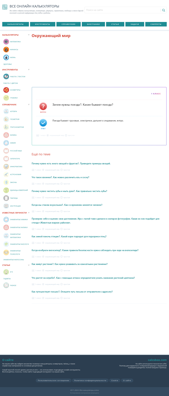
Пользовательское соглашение (53, 380)
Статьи (115, 24)
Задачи (135, 24)
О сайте (127, 380)
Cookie (114, 380)
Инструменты (42, 24)
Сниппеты (156, 24)
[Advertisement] (99, 63)
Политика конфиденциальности (90, 380)
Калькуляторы (15, 24)
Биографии (93, 24)
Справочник (68, 24)
